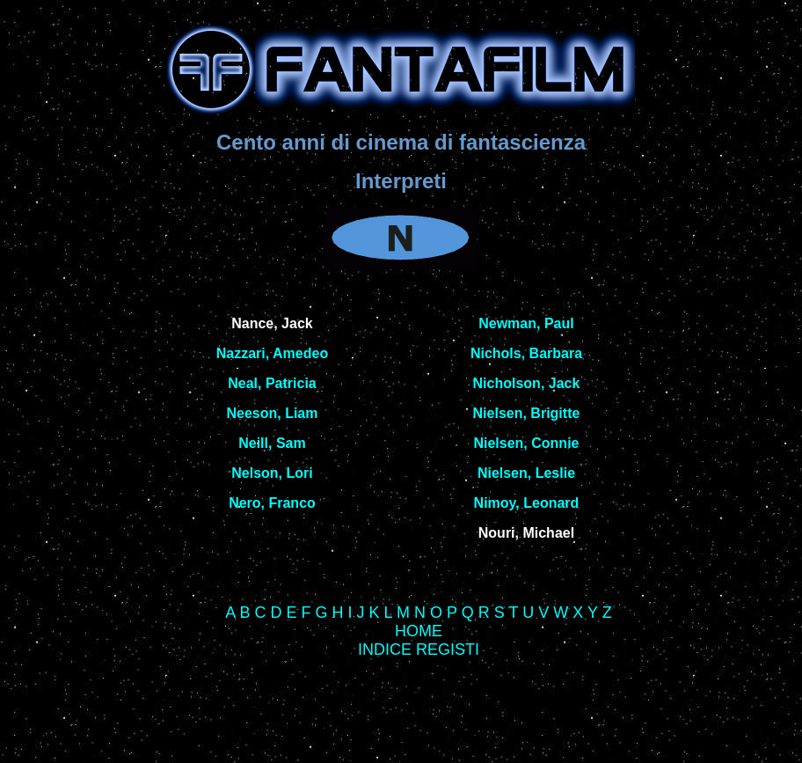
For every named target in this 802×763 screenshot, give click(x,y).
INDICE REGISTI (418, 649)
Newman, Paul (525, 323)
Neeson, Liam (271, 413)
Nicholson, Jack (526, 383)
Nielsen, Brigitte (526, 413)
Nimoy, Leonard (527, 502)
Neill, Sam (271, 443)
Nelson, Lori (271, 473)
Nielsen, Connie (526, 443)
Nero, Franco (272, 502)
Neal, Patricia (272, 383)
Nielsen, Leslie (526, 473)
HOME (418, 631)
